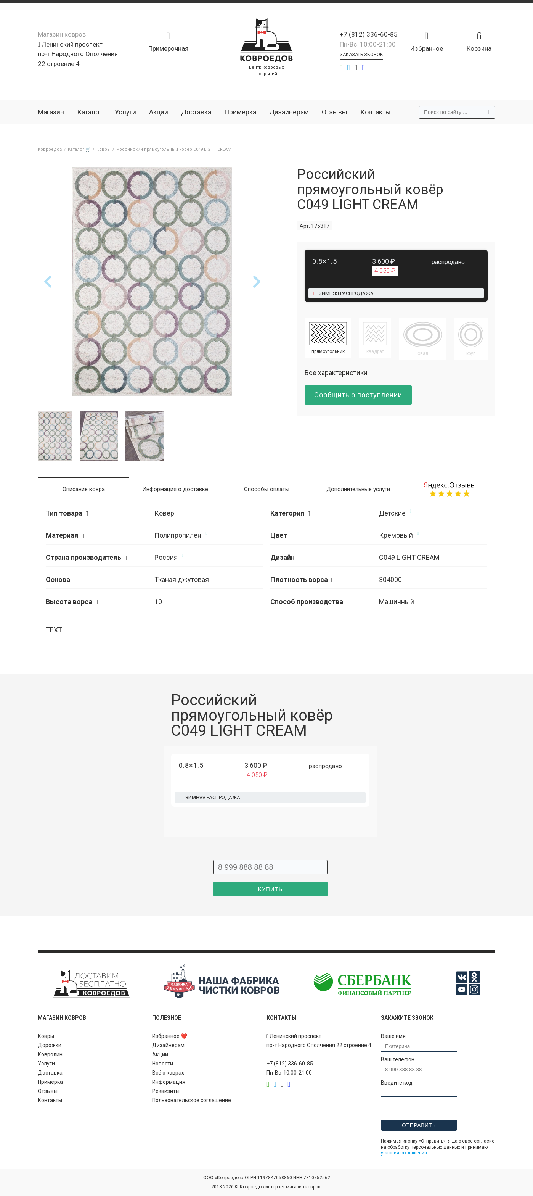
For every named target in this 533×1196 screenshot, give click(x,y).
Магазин (51, 112)
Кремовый (396, 535)
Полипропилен (177, 535)
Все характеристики (336, 373)
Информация (168, 1082)
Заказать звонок (361, 54)
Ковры (46, 1036)
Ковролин (50, 1054)
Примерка (240, 112)
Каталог (89, 112)
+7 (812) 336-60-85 (369, 34)
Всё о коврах (168, 1073)
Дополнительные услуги (358, 489)
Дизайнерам (289, 112)
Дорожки (49, 1045)
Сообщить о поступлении (358, 395)
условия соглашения (404, 1153)
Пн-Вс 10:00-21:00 (368, 44)
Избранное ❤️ (169, 1036)
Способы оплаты (266, 489)
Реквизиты (166, 1091)
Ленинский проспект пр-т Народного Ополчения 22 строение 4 (78, 54)
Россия (166, 557)
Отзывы (334, 112)
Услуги (125, 112)
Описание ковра (84, 489)
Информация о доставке (175, 489)
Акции (158, 112)
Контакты (375, 112)
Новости (162, 1064)
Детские (392, 513)
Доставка (196, 112)
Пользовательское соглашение (191, 1100)
